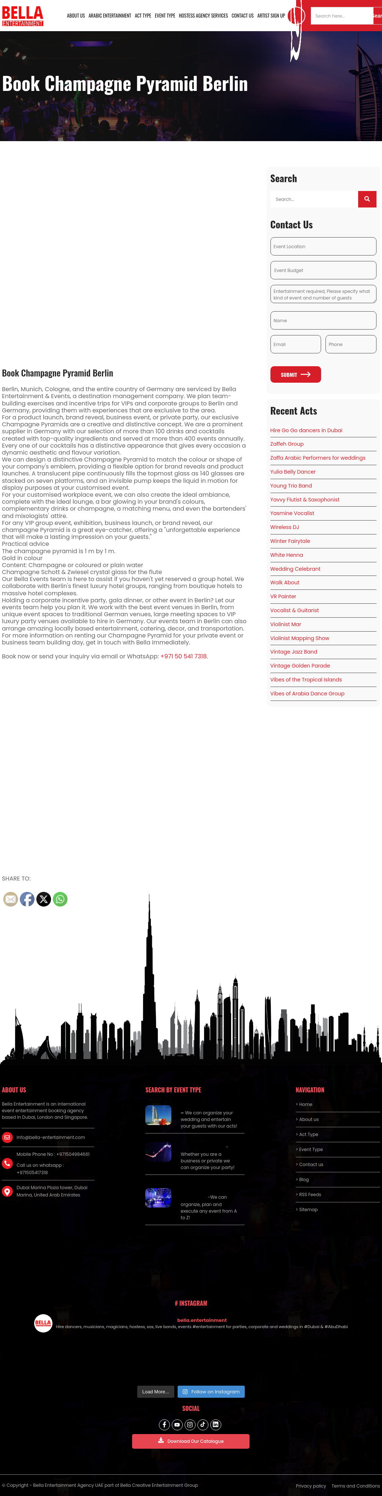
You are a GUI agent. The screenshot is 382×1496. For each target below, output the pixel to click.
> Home (304, 1104)
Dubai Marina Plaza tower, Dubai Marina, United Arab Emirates (52, 1191)
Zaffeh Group (287, 444)
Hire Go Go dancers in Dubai (306, 430)
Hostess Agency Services (203, 15)
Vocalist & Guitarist (294, 610)
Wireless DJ (284, 527)
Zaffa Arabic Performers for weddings (318, 458)
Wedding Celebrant (295, 569)
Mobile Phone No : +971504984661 (53, 1154)
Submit (296, 374)
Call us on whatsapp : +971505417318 (40, 1169)
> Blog (302, 1179)
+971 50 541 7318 (183, 656)
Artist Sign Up (271, 15)
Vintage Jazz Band (293, 651)
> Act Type (307, 1134)
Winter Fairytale (290, 541)
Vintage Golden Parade (300, 665)
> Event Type (309, 1149)
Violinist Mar (285, 624)
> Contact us (310, 1164)
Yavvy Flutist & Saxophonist (305, 499)
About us (76, 15)
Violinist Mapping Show (300, 638)
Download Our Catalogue (190, 1440)
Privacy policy (311, 1486)
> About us (307, 1119)
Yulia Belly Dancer (293, 471)
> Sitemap (307, 1209)
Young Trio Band (291, 485)
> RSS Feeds (308, 1194)
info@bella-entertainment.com (51, 1137)
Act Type (143, 15)
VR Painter (283, 596)
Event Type (165, 15)
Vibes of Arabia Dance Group (307, 693)
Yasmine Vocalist (292, 513)
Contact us (243, 15)
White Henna (286, 555)
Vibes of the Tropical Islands (306, 679)
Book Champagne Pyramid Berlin (57, 372)
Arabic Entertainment (109, 15)
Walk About (284, 582)
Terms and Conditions (356, 1486)
